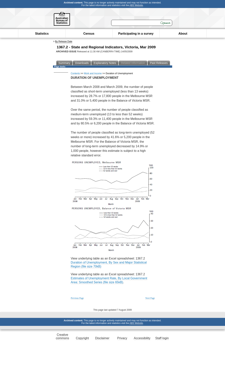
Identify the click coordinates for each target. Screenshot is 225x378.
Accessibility (142, 338)
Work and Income (93, 73)
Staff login (162, 338)
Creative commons (62, 336)
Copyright (82, 338)
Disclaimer (102, 338)
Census (88, 33)
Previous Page (77, 298)
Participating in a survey (135, 33)
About (182, 33)
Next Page (150, 298)
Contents (75, 73)
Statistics (42, 33)
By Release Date (63, 41)
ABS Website (136, 5)
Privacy (122, 338)
